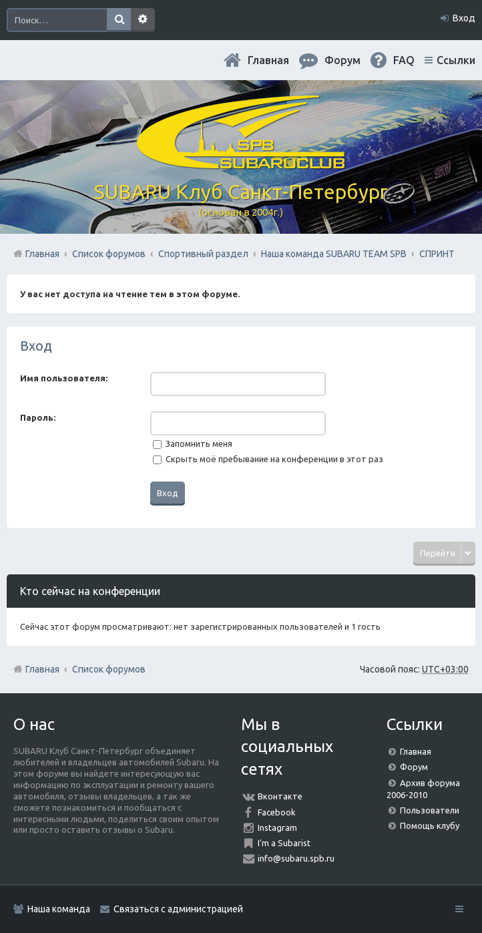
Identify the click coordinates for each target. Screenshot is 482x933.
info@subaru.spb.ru (296, 858)
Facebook (277, 812)
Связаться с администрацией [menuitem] (178, 909)
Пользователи (429, 810)
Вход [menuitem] (464, 18)
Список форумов (109, 669)
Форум (414, 766)
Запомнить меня (192, 443)
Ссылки (456, 60)
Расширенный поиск (143, 20)
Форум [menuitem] (342, 60)
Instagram (277, 827)
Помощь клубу (429, 825)
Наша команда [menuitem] (58, 909)
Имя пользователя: (63, 378)
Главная (268, 60)
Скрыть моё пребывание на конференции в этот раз (268, 458)
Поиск (119, 20)
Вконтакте (280, 796)
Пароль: (37, 417)
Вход (36, 345)
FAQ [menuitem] (404, 60)
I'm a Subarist (284, 843)
